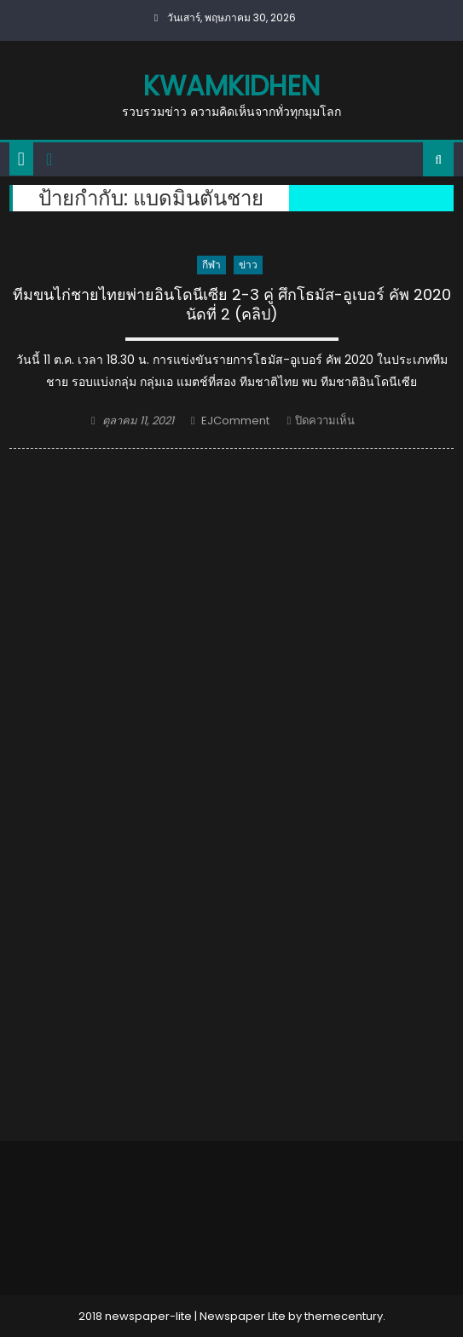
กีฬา (211, 264)
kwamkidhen (231, 85)
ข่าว (248, 264)
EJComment (235, 420)
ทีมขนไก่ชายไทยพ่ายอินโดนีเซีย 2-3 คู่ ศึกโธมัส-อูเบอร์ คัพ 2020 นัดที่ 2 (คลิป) (232, 305)
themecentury (343, 1316)
